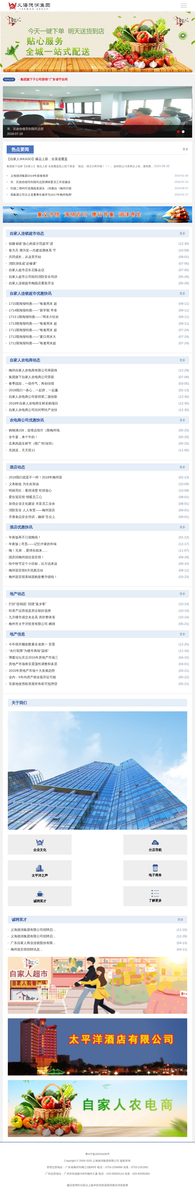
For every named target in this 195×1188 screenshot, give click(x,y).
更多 (185, 149)
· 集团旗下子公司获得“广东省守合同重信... (44, 81)
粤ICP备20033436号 (97, 1152)
